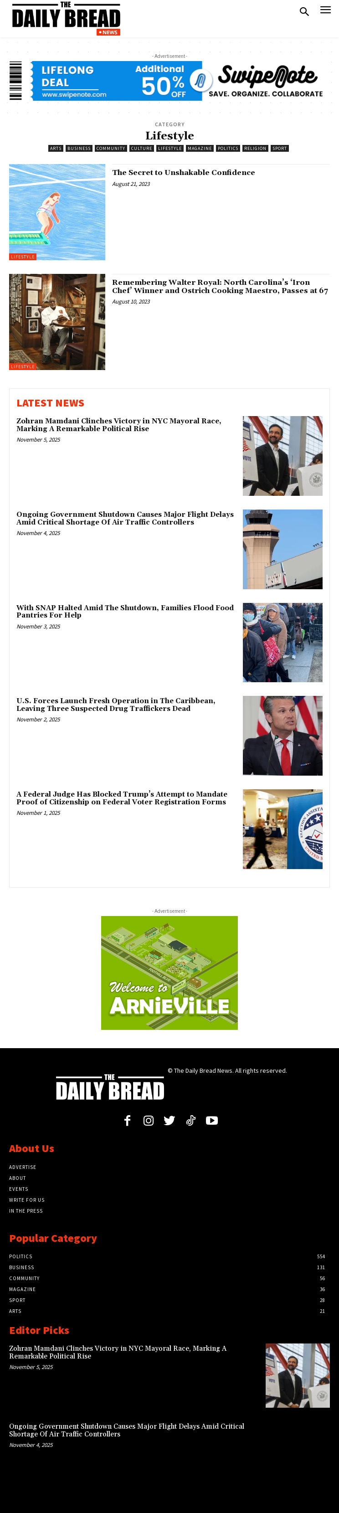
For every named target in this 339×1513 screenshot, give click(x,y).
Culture (141, 148)
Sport (280, 148)
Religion (255, 148)
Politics (228, 148)
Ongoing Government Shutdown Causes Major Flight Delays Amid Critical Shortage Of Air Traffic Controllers (125, 518)
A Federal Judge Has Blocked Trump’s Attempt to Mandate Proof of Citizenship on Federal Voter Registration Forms (121, 798)
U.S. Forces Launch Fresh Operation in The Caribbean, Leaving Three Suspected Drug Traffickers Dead (116, 705)
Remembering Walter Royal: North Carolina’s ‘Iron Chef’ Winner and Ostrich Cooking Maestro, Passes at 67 (220, 286)
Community (111, 148)
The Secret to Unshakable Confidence (183, 172)
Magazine (200, 148)
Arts (55, 148)
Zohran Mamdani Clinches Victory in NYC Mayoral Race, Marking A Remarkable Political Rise (118, 425)
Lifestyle (170, 148)
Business (79, 148)
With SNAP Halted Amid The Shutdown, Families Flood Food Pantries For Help (125, 612)
